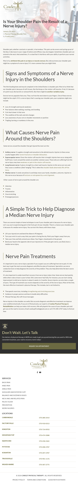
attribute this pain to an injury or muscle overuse (28, 61)
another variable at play (55, 92)
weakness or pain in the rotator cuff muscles (36, 162)
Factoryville (7, 423)
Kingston (6, 429)
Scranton (6, 453)
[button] (74, 7)
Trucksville (7, 458)
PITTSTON (6, 447)
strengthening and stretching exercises (41, 291)
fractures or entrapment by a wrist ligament (39, 175)
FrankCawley (9, 36)
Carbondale (7, 417)
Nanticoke (6, 441)
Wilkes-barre (8, 464)
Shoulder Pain (21, 34)
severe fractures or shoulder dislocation (33, 155)
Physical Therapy (11, 34)
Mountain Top (8, 435)
